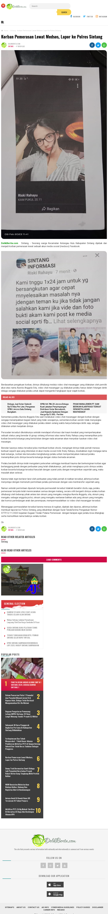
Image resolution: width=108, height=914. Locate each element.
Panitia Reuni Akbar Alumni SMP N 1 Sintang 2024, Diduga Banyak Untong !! (26, 685)
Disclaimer (97, 907)
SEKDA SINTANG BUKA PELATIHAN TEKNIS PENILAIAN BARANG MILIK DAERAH (22, 628)
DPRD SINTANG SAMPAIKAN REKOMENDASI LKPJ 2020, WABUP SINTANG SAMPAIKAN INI (23, 644)
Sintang (10, 46)
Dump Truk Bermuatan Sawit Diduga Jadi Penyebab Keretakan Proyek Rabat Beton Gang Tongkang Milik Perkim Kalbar (22, 772)
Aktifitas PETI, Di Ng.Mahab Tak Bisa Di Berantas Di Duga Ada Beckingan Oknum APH (20, 812)
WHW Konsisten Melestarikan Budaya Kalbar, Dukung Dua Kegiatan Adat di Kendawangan (17, 787)
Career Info (49, 910)
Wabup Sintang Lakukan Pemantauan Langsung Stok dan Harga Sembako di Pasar (23, 621)
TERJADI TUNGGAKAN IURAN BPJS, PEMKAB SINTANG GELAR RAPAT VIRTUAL (22, 636)
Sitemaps (9, 907)
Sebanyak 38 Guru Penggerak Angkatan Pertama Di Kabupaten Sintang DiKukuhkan (18, 728)
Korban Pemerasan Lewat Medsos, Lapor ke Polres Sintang (51, 36)
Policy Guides (83, 907)
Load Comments (54, 559)
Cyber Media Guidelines (62, 907)
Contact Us (33, 907)
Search (64, 12)
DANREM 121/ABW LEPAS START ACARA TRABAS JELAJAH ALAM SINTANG (21, 613)
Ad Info (45, 907)
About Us (20, 907)
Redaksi (61, 910)
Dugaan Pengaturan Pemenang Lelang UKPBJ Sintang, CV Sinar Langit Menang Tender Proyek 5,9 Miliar (21, 714)
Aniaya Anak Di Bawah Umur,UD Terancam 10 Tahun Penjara (17, 799)
